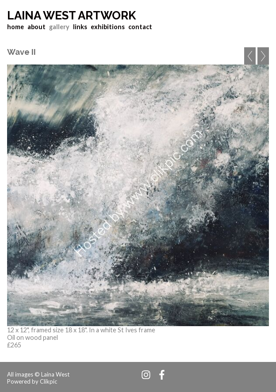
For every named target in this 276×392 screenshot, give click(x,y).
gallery (59, 26)
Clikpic (48, 381)
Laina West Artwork (71, 15)
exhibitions (108, 26)
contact (140, 26)
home (15, 26)
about (36, 26)
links (80, 26)
